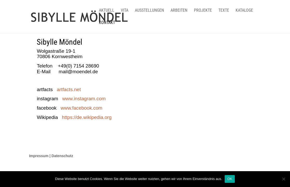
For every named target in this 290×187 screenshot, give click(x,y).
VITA (124, 11)
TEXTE (223, 11)
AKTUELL (106, 11)
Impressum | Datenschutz (51, 156)
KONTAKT (107, 23)
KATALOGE (244, 11)
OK (229, 179)
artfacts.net (67, 89)
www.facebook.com (82, 108)
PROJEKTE (203, 11)
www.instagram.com (83, 98)
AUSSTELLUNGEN (149, 11)
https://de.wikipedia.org (87, 117)
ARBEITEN (179, 11)
